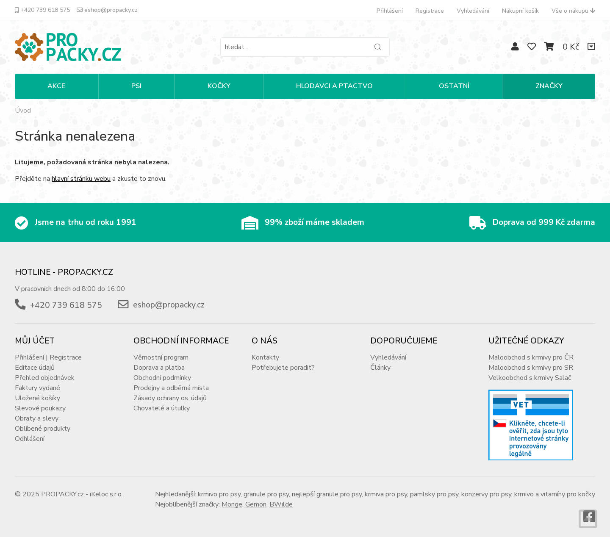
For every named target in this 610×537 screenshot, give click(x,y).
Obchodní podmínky (162, 377)
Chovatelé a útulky (161, 408)
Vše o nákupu (573, 11)
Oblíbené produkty (42, 428)
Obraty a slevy (36, 418)
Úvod (23, 110)
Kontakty (265, 357)
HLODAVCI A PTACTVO (334, 86)
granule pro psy (266, 494)
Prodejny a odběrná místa (171, 388)
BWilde (281, 504)
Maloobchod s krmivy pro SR (530, 367)
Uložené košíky (37, 398)
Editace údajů (35, 367)
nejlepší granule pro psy (327, 494)
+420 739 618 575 (42, 10)
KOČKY (219, 86)
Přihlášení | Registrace (48, 357)
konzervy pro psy (486, 494)
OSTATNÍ (454, 86)
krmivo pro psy (219, 494)
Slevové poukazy (40, 408)
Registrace (430, 11)
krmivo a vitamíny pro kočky (554, 494)
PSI (136, 86)
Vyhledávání (473, 11)
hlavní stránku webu (81, 178)
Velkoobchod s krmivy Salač (529, 377)
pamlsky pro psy (434, 494)
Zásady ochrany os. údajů (170, 398)
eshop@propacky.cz (107, 10)
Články (380, 367)
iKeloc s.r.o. (106, 494)
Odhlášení (29, 438)
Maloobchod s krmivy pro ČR (531, 357)
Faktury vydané (37, 388)
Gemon (255, 504)
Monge (232, 504)
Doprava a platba (159, 367)
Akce (56, 86)
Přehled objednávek (45, 377)
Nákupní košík (520, 11)
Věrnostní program (161, 357)
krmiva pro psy (386, 494)
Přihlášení (390, 11)
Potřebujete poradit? (283, 367)
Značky (549, 86)
